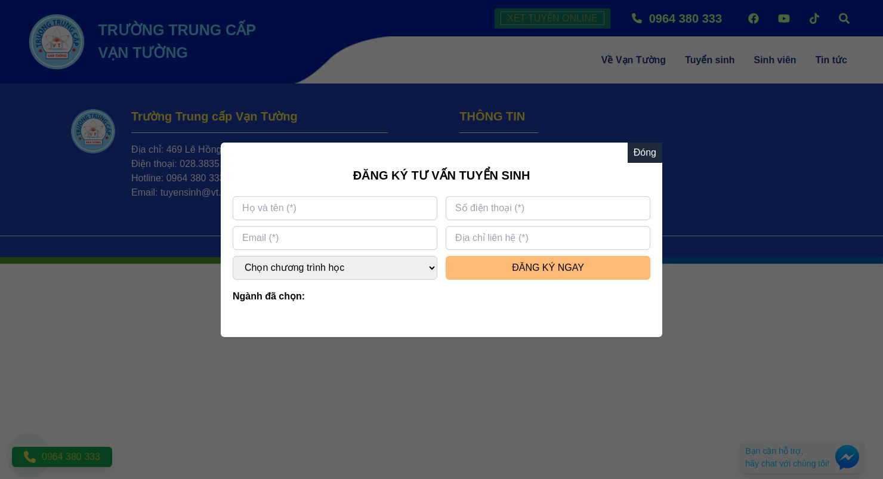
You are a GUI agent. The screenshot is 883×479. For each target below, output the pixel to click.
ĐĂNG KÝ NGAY (548, 267)
